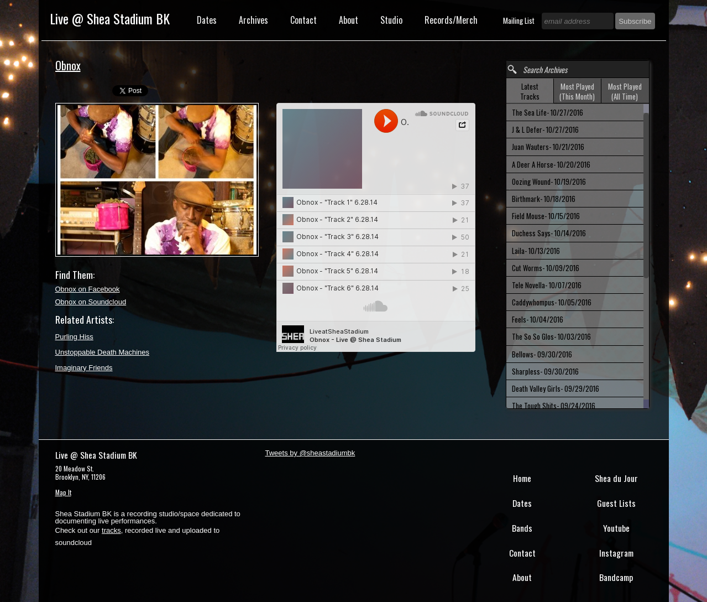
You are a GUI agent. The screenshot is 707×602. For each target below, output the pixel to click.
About (348, 19)
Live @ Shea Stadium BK (110, 18)
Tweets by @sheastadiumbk (310, 453)
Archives (253, 19)
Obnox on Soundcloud (91, 302)
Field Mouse (546, 216)
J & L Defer (545, 129)
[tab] (530, 91)
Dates (207, 19)
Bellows (542, 354)
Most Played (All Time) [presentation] (625, 91)
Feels (537, 319)
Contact (303, 19)
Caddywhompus (551, 302)
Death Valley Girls (555, 388)
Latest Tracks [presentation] (530, 91)
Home (522, 478)
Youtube (616, 527)
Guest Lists (616, 503)
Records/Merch (451, 19)
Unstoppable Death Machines (102, 352)
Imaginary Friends (84, 368)
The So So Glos (551, 336)
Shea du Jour (616, 478)
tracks (111, 530)
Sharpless (545, 371)
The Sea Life (547, 112)
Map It (63, 492)
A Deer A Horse (551, 164)
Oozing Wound (549, 181)
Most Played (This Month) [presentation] (577, 91)
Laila (536, 251)
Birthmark (543, 199)
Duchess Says (549, 233)
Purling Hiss (74, 337)
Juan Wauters (548, 147)
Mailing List (519, 20)
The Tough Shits (553, 406)
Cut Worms (545, 268)
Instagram (616, 552)
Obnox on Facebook (87, 289)
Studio (391, 19)
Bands (522, 527)
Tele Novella (547, 285)
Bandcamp (616, 577)
